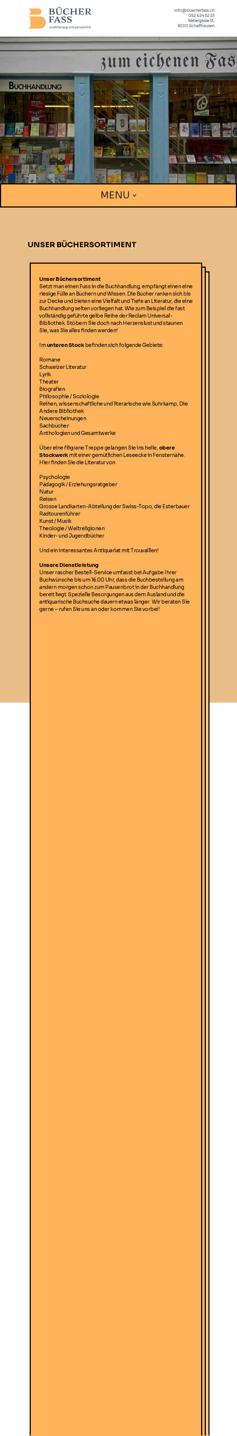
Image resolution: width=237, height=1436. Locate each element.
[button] (118, 195)
